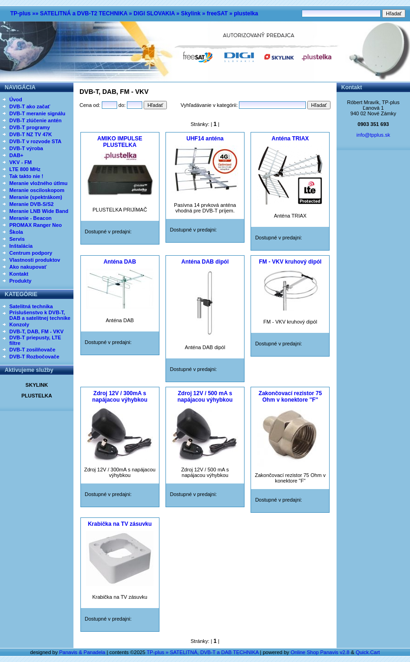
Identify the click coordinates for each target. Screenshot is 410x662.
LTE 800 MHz (24, 169)
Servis (17, 239)
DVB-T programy (29, 127)
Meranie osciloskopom (37, 190)
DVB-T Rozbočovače (34, 356)
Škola (16, 232)
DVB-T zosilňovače (32, 349)
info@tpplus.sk (373, 135)
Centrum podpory (30, 253)
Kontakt (18, 274)
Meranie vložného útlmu (38, 183)
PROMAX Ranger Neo (35, 225)
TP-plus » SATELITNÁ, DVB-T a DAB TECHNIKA (202, 652)
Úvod (15, 99)
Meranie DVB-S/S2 (31, 204)
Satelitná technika (31, 306)
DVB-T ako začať (29, 106)
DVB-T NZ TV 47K (30, 134)
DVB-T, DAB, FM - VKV (36, 331)
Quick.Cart (368, 652)
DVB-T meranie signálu (37, 113)
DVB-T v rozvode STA (35, 141)
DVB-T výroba (26, 148)
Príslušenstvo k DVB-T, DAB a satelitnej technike (39, 315)
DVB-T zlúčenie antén (35, 120)
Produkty (20, 281)
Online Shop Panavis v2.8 (320, 652)
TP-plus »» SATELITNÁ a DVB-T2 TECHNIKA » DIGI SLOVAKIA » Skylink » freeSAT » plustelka (134, 13)
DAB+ (16, 155)
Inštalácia (21, 246)
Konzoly (19, 324)
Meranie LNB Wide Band (38, 211)
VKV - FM (20, 162)
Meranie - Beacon (30, 218)
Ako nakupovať (27, 267)
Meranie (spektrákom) (35, 197)
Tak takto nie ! (26, 176)
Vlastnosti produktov (34, 260)
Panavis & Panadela (82, 652)
